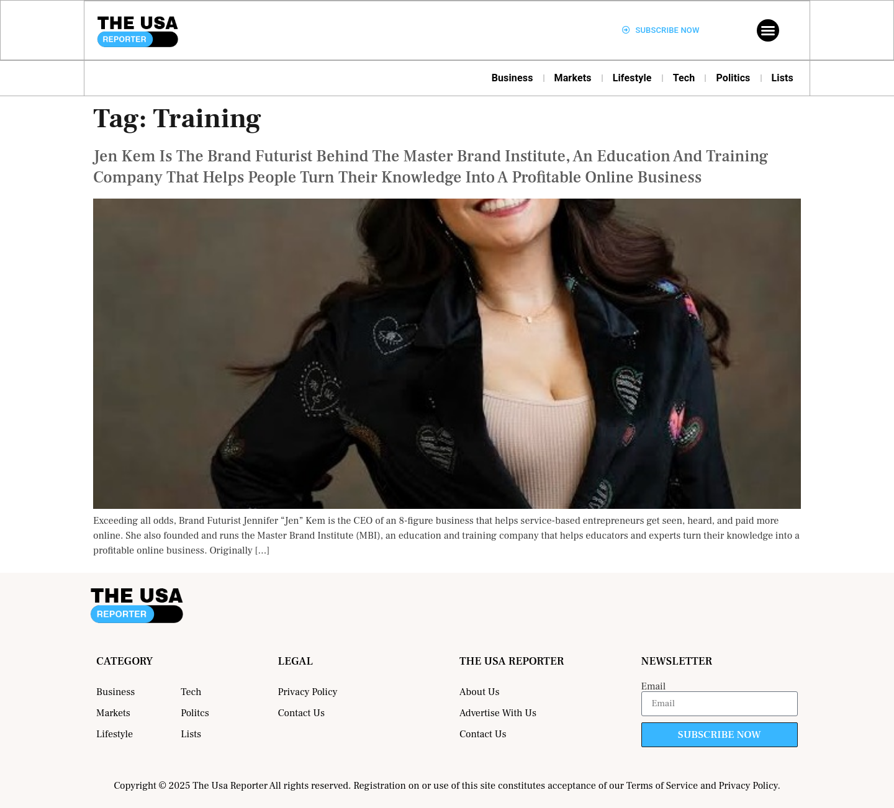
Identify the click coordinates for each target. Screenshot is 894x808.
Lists (783, 78)
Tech (684, 78)
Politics (733, 78)
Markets (573, 78)
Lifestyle (632, 78)
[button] (768, 30)
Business (512, 78)
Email (653, 686)
